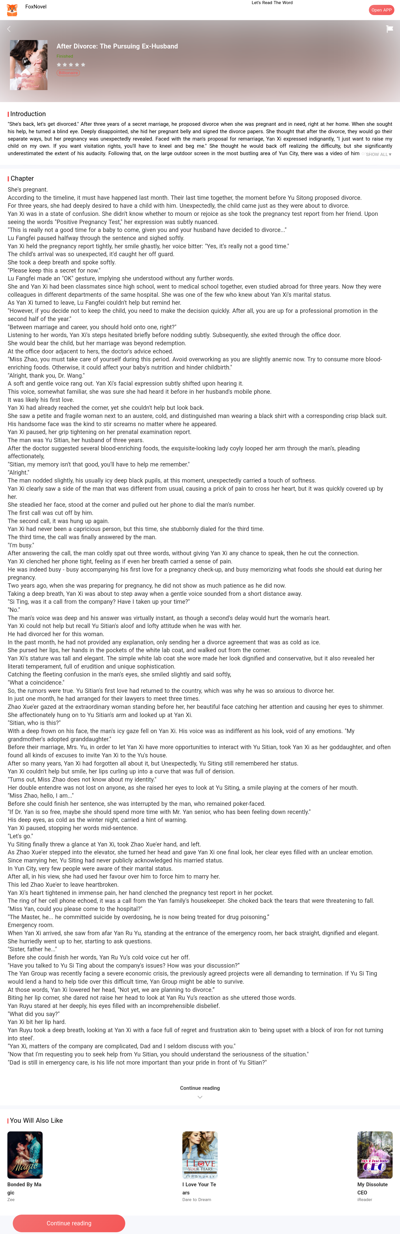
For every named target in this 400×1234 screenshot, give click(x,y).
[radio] (60, 64)
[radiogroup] (71, 64)
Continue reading (69, 1223)
